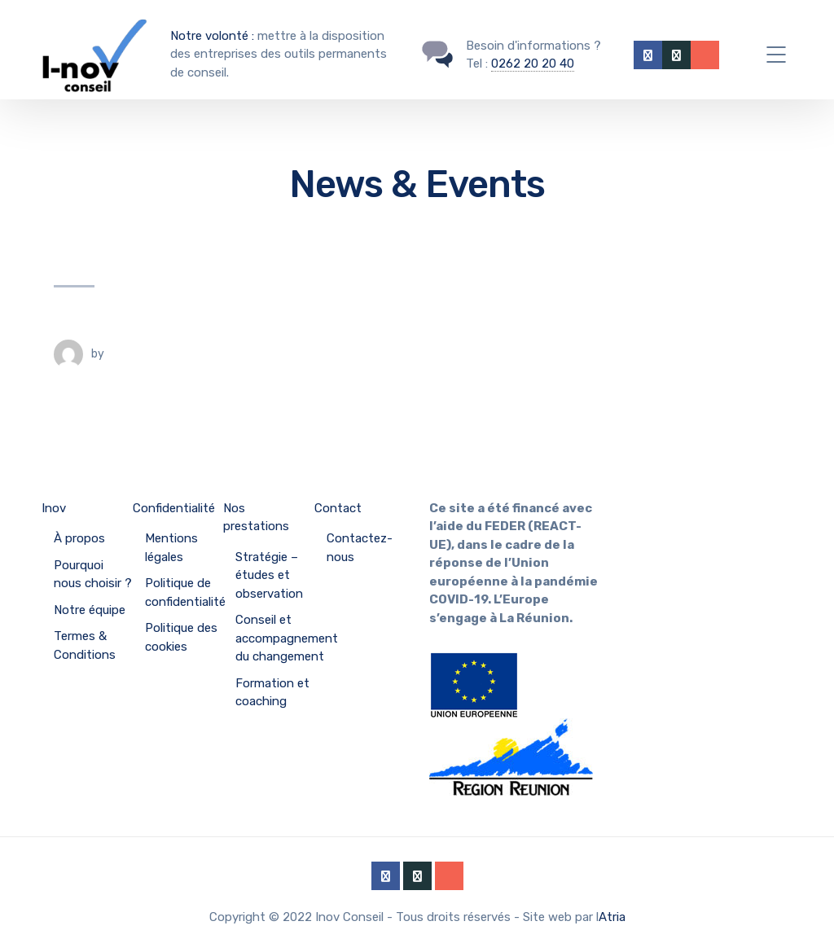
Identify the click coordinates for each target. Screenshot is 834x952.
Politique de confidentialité (185, 592)
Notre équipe (89, 610)
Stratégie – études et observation (269, 575)
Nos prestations (256, 517)
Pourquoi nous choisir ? (93, 574)
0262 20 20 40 (532, 63)
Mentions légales (171, 547)
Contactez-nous (360, 547)
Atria (612, 917)
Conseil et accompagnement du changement (286, 638)
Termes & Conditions (85, 645)
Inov (54, 508)
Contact (338, 508)
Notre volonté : (212, 36)
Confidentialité (174, 508)
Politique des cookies (181, 637)
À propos (79, 538)
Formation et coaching (272, 692)
